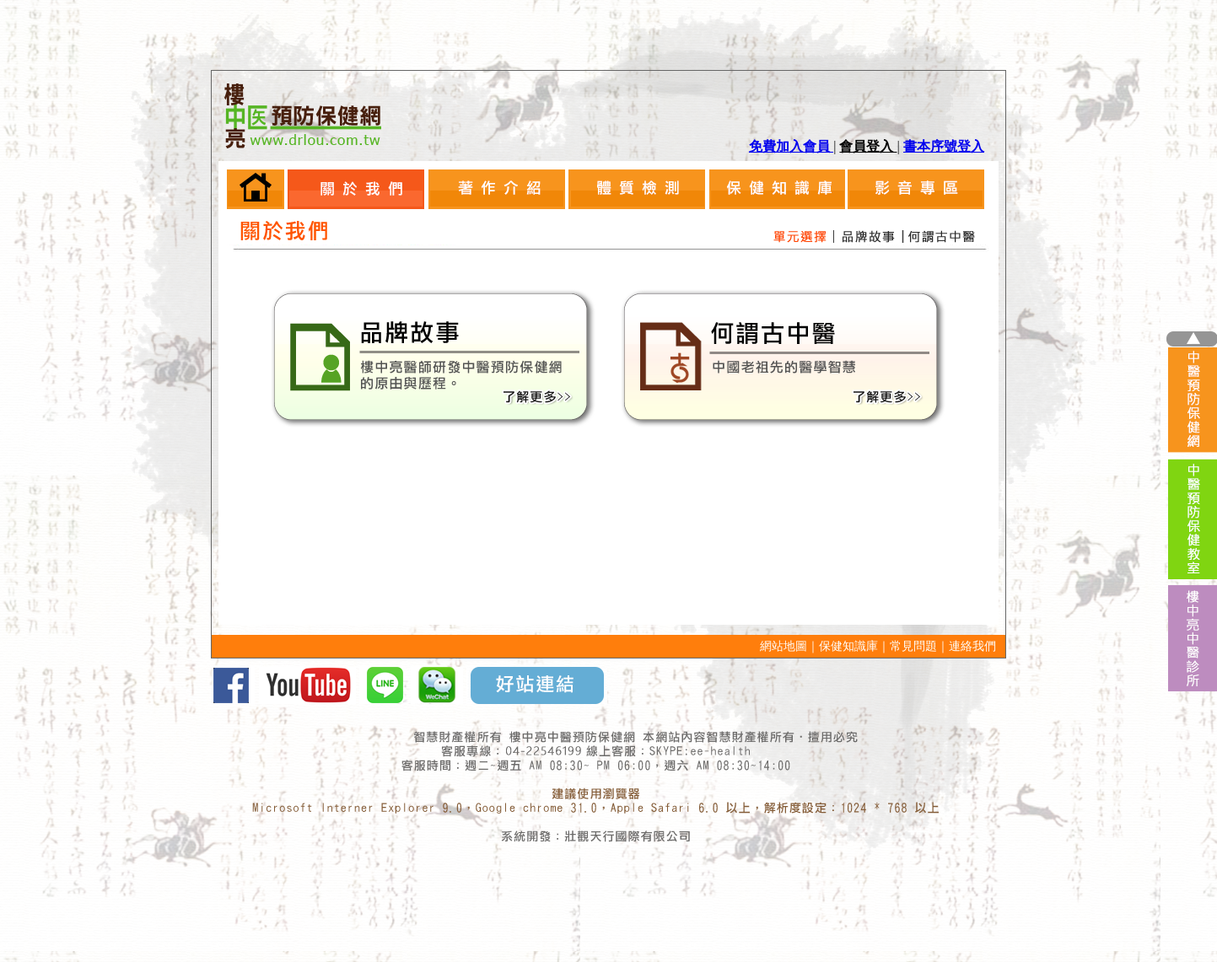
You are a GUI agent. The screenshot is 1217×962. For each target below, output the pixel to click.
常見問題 (913, 646)
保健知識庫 (848, 646)
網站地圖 (783, 646)
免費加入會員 (791, 146)
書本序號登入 (943, 146)
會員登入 (868, 146)
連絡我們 (972, 646)
